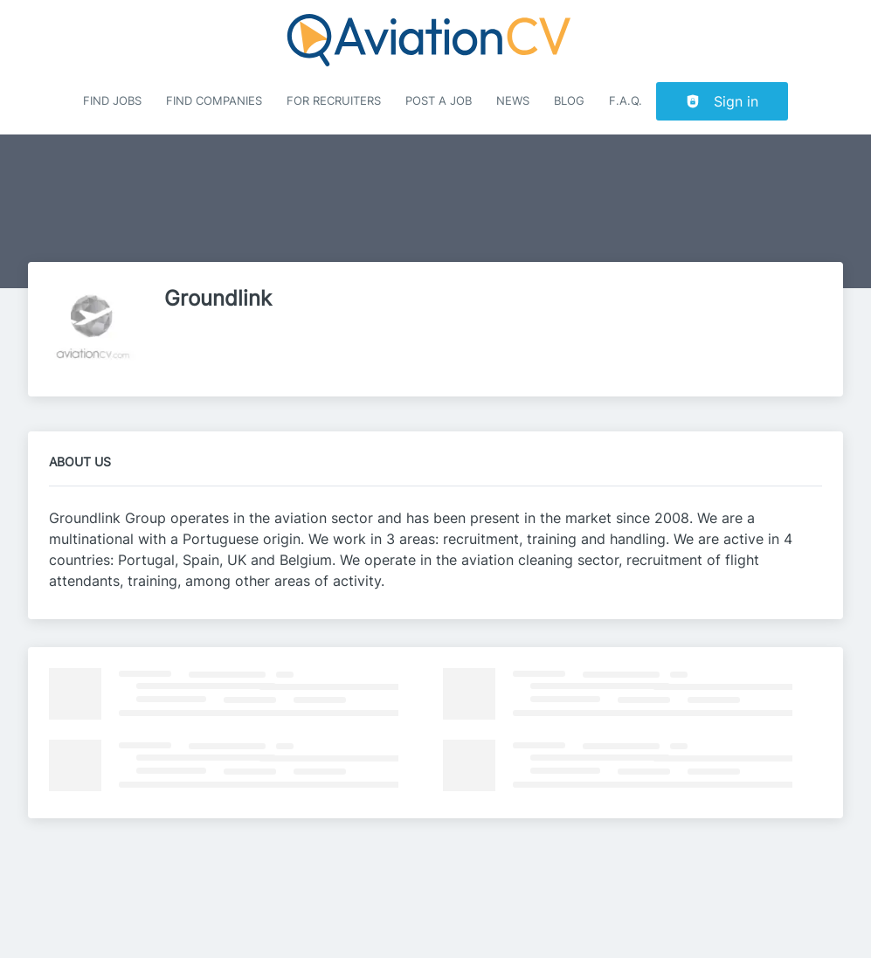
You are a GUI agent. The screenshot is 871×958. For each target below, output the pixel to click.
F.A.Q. (625, 100)
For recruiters (334, 100)
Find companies (214, 100)
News (512, 100)
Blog (569, 100)
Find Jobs (112, 100)
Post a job (438, 100)
